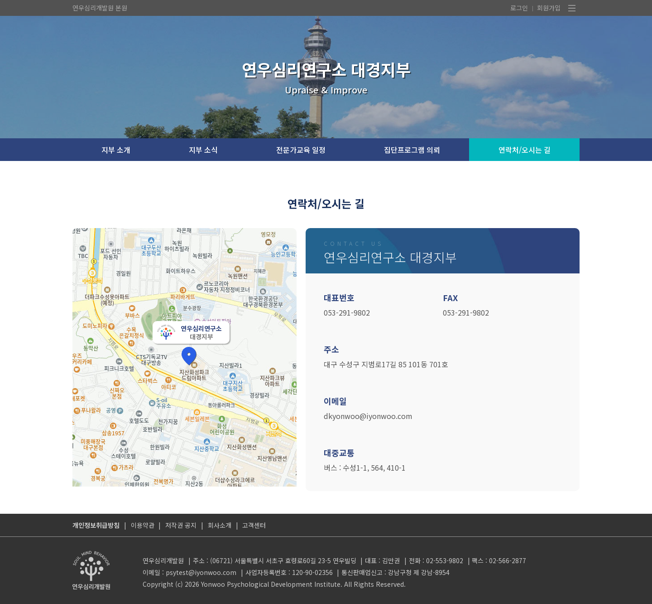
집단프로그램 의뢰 (412, 149)
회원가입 (549, 7)
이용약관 (142, 525)
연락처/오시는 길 (525, 149)
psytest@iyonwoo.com (201, 572)
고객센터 (254, 525)
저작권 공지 (181, 525)
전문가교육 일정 (301, 149)
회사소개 (219, 525)
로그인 (519, 7)
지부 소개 (115, 149)
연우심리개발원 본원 (99, 7)
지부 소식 (203, 149)
